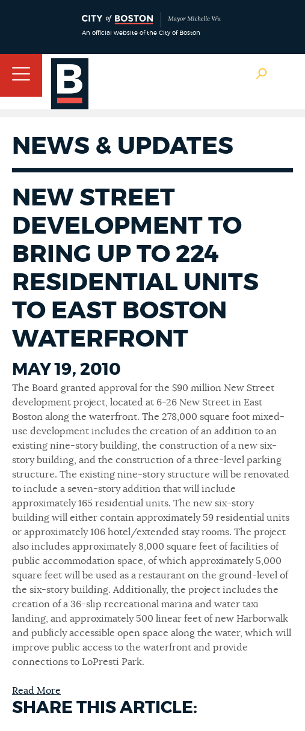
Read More (36, 691)
